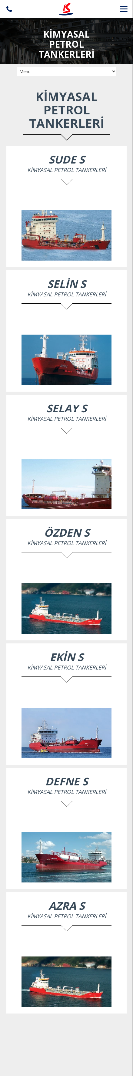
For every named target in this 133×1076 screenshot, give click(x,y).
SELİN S (66, 284)
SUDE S (66, 159)
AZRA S (66, 906)
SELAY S (66, 408)
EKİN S (66, 657)
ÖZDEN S (66, 532)
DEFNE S (66, 781)
